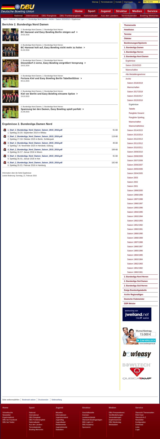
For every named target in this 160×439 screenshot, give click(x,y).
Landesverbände (88, 417)
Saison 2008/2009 (135, 156)
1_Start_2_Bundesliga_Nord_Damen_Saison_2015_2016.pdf (35, 130)
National (12, 19)
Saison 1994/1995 (135, 212)
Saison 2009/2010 (135, 152)
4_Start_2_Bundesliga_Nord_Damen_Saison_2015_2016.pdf (35, 149)
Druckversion (43, 400)
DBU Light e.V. (88, 422)
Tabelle (132, 109)
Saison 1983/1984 (135, 259)
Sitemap (95, 2)
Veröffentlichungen (116, 415)
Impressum (128, 2)
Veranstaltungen (115, 417)
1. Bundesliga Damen (134, 47)
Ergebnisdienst (8, 417)
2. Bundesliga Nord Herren (136, 277)
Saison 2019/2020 (133, 65)
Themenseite (130, 25)
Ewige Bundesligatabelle (135, 290)
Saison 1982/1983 (135, 264)
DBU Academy (88, 425)
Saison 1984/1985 (135, 255)
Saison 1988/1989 (135, 238)
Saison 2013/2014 (135, 135)
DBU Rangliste (49, 15)
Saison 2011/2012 (135, 143)
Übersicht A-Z (140, 417)
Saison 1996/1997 (135, 203)
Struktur (86, 408)
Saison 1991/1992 (135, 225)
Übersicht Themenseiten (144, 412)
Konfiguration (140, 422)
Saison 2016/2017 (135, 96)
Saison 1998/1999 (135, 195)
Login (137, 429)
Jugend (59, 408)
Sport (5, 19)
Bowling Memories (36, 429)
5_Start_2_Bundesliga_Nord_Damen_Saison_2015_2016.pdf (35, 156)
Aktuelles (59, 412)
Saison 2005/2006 (135, 169)
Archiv (51, 19)
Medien (112, 408)
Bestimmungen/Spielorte (135, 43)
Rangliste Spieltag (136, 117)
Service (139, 408)
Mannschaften (132, 70)
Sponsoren (86, 427)
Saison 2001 (132, 186)
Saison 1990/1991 (135, 229)
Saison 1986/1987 (135, 246)
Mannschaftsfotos (136, 126)
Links (137, 427)
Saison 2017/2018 (135, 92)
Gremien (85, 415)
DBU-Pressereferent (116, 412)
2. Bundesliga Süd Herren (136, 286)
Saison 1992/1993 (135, 221)
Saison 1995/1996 (135, 208)
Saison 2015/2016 (63, 19)
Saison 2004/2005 (135, 173)
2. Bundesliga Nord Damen (37, 19)
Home (5, 408)
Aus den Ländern (109, 15)
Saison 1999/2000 (135, 190)
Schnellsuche (8, 412)
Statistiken (60, 429)
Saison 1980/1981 (135, 272)
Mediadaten (113, 425)
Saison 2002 (132, 182)
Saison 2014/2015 (135, 130)
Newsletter (7, 415)
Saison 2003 (132, 178)
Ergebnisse (130, 61)
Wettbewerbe (61, 425)
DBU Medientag (115, 422)
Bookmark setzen (28, 400)
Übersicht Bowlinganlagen (92, 420)
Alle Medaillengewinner (135, 74)
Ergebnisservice (115, 420)
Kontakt (118, 2)
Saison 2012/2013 (135, 139)
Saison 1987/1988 (135, 242)
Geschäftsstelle (88, 412)
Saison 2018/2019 (135, 83)
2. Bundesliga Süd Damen (136, 281)
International (32, 15)
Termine (127, 34)
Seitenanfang (57, 400)
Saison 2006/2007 (135, 165)
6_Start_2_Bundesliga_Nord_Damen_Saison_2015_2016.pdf (35, 162)
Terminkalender (129, 15)
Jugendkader (61, 422)
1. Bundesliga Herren (133, 52)
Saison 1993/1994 (135, 216)
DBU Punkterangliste (70, 15)
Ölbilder (127, 38)
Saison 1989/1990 (135, 233)
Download (139, 425)
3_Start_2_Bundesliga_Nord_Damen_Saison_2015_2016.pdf (35, 143)
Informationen (61, 415)
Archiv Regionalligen (133, 294)
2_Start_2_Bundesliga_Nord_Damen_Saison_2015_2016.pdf (35, 136)
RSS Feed (139, 415)
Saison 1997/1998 (135, 199)
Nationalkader (91, 15)
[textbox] (149, 1)
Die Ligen (21, 19)
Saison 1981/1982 (135, 268)
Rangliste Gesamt (136, 113)
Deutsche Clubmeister (134, 299)
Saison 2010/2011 (135, 147)
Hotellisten (129, 30)
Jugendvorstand (62, 417)
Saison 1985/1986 (135, 251)
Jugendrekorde (61, 427)
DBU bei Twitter (9, 422)
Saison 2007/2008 (135, 160)
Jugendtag (60, 420)
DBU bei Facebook (10, 420)
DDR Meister (129, 303)
